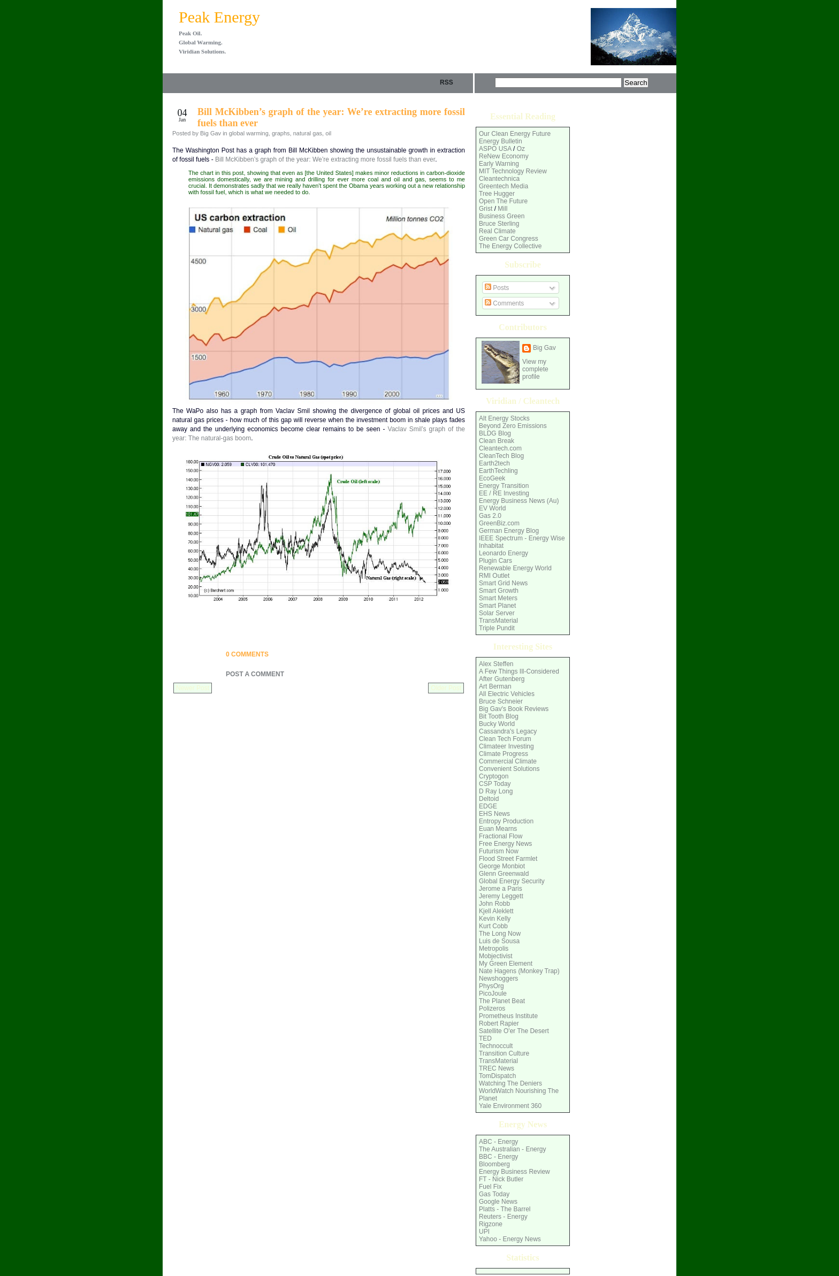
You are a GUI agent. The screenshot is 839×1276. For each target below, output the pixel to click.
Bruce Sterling (499, 223)
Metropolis (493, 948)
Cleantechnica (499, 178)
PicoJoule (493, 993)
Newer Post (192, 688)
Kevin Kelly (494, 918)
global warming (249, 133)
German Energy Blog (509, 530)
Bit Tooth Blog (498, 716)
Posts (497, 288)
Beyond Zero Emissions (513, 426)
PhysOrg (491, 986)
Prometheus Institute (508, 1016)
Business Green (501, 216)
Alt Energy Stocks (504, 418)
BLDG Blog (495, 433)
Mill (502, 208)
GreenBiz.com (499, 523)
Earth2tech (494, 463)
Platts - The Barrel (504, 1209)
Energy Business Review (514, 1171)
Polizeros (492, 1008)
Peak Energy (219, 17)
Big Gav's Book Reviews (513, 709)
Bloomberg (494, 1164)
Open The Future (503, 201)
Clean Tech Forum (505, 739)
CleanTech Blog (501, 456)
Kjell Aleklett (496, 911)
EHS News (494, 813)
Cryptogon (493, 776)
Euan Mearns (498, 828)
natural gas (307, 133)
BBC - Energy (498, 1156)
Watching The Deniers (510, 1083)
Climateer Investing (506, 746)
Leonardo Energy (503, 553)
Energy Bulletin (500, 141)
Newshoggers (498, 978)
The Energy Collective (510, 246)
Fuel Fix (490, 1186)
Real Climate (497, 231)
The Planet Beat (502, 1001)
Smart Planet (497, 605)
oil (328, 133)
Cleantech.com (500, 448)
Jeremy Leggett (501, 896)
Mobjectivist (496, 956)
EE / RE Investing (504, 493)
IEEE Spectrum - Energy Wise (522, 538)
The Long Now (500, 933)
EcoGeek (492, 478)
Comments (504, 303)
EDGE (488, 806)
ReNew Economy (504, 156)
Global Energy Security (512, 881)
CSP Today (495, 784)
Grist (485, 208)
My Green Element (505, 963)
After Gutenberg (501, 679)
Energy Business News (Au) (519, 501)
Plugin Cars (495, 560)
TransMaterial (498, 620)
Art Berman (495, 686)
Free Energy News (505, 843)
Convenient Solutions (509, 769)
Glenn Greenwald (504, 873)
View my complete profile (535, 369)
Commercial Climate (508, 761)
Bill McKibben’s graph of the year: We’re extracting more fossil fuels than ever (325, 159)
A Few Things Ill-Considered (519, 671)
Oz (521, 148)
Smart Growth (498, 590)
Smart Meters (498, 598)
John (486, 903)
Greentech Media (503, 186)
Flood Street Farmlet (508, 858)
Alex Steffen (496, 664)
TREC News (496, 1068)
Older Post (446, 688)
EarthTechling (498, 471)
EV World (492, 508)
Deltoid (489, 799)
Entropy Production (506, 821)
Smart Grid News (503, 583)
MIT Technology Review (513, 171)
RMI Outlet (494, 575)
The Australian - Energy (512, 1149)
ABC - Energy (498, 1141)
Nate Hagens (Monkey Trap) (519, 971)
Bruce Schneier (501, 701)
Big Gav (544, 348)
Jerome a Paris (500, 888)
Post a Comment (255, 674)
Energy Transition (504, 486)
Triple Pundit (497, 628)
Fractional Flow (500, 836)
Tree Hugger (497, 193)
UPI (484, 1231)
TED (485, 1038)
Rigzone (490, 1224)
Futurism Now (498, 851)
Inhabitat (491, 545)
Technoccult (496, 1046)
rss (446, 82)
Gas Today (494, 1194)
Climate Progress (503, 754)
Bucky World (497, 724)
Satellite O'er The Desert (514, 1031)
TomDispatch (497, 1076)
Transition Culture (504, 1053)
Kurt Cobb (493, 926)
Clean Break (496, 441)
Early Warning (499, 163)
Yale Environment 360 (510, 1106)
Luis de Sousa (499, 941)
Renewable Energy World (515, 568)
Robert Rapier (499, 1023)
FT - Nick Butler (501, 1179)
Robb (502, 903)
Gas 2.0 (490, 515)
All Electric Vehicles (507, 694)
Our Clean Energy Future (515, 133)
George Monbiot (502, 866)
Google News (498, 1201)
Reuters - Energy (503, 1216)
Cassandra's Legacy (508, 731)
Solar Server (497, 613)
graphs (281, 133)
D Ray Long (496, 791)
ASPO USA (495, 148)
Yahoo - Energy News (510, 1239)
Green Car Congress (508, 238)
